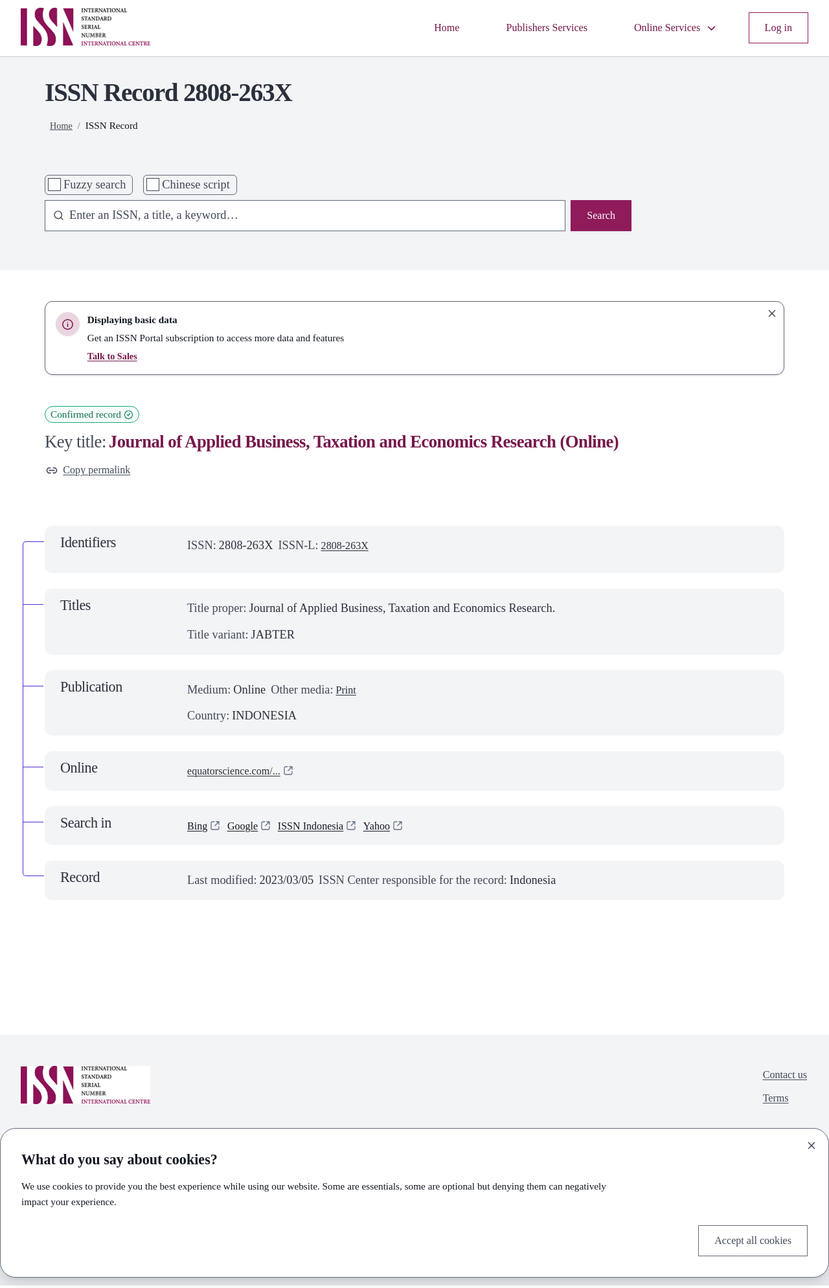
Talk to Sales (114, 355)
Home (420, 27)
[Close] (811, 1143)
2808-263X (348, 548)
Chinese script (195, 184)
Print (347, 692)
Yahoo (395, 828)
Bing (198, 828)
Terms (771, 1105)
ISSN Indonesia (322, 828)
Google (247, 828)
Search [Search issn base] (599, 216)
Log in (776, 27)
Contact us (781, 1079)
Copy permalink (93, 471)
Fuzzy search (94, 184)
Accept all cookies (747, 1238)
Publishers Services (527, 27)
